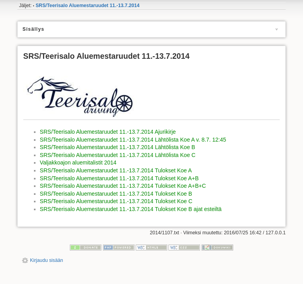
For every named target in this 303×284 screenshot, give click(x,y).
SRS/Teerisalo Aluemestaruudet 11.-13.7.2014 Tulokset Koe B (116, 194)
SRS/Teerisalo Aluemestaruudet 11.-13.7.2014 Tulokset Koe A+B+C (123, 186)
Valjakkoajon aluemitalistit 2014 (78, 162)
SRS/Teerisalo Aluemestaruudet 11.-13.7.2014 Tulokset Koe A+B (119, 178)
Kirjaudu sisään (46, 260)
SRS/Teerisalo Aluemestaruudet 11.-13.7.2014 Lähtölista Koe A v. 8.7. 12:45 (133, 139)
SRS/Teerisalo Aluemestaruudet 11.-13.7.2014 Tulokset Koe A (116, 170)
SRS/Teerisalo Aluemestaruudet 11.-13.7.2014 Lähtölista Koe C (118, 155)
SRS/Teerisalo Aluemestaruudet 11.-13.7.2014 (88, 5)
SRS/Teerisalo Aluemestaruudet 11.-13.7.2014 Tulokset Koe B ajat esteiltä (131, 209)
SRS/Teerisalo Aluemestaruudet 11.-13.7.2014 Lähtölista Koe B (117, 147)
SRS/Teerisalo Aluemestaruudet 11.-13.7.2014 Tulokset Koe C (116, 201)
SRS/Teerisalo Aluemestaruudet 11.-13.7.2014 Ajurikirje (108, 132)
